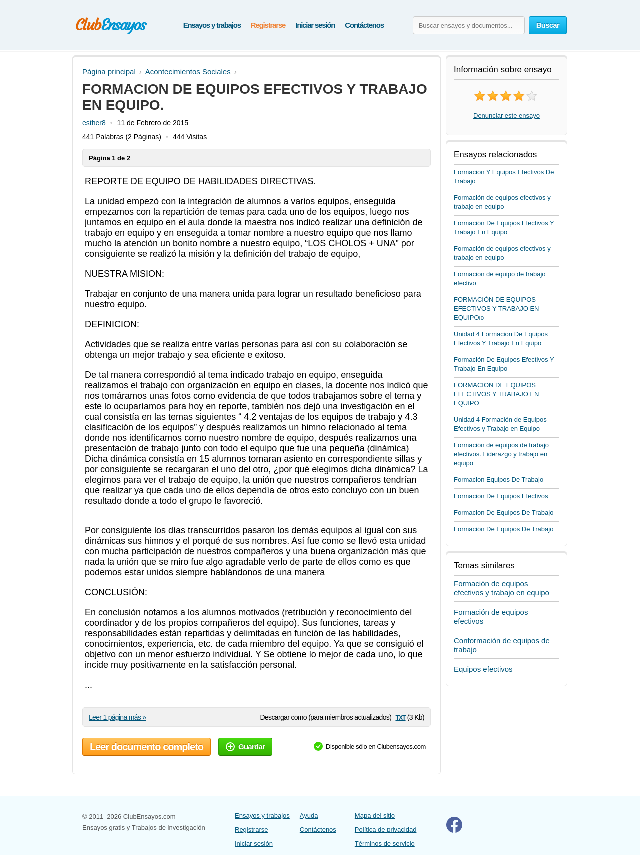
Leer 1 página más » (117, 718)
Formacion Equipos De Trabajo (499, 480)
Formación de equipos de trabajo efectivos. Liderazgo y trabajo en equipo (501, 454)
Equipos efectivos (483, 669)
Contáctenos (364, 25)
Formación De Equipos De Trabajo (504, 529)
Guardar (245, 747)
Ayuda (309, 816)
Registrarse (268, 25)
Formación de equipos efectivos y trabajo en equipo (502, 588)
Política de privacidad (386, 830)
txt (401, 717)
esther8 (94, 123)
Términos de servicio (385, 844)
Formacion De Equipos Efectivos (501, 496)
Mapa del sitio (375, 816)
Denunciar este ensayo (507, 116)
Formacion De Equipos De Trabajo (504, 512)
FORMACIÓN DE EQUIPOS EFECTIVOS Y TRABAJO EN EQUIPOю (497, 309)
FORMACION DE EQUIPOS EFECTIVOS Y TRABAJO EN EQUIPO (497, 394)
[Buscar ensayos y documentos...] (469, 25)
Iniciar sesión (315, 25)
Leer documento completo (147, 747)
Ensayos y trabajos (212, 25)
